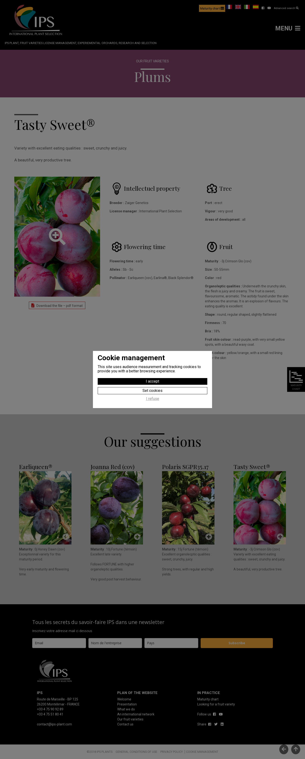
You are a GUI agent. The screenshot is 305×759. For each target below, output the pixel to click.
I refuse (152, 399)
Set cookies (152, 390)
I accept (152, 381)
